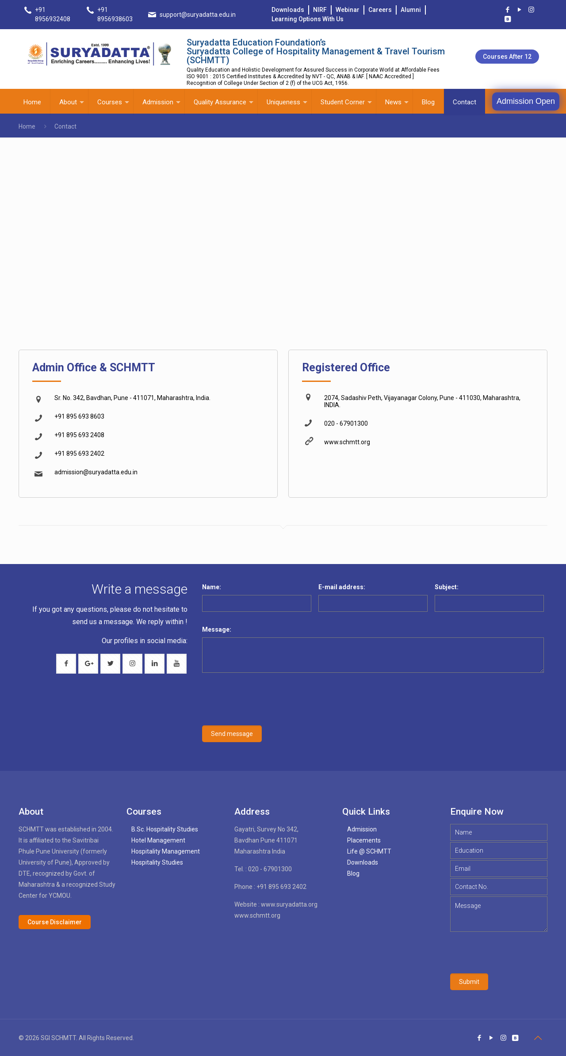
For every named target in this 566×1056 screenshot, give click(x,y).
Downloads (288, 9)
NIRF (320, 9)
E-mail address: (341, 587)
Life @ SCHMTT (369, 851)
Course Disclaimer (54, 922)
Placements (364, 840)
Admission (362, 829)
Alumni (411, 9)
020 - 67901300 (346, 423)
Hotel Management (158, 840)
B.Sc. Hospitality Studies (164, 829)
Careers (380, 9)
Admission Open (526, 101)
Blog (353, 873)
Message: (216, 629)
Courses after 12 (507, 56)
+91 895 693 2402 (79, 453)
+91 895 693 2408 (79, 434)
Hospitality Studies (157, 862)
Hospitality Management (165, 851)
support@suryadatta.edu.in (198, 14)
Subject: (447, 587)
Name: (211, 587)
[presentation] (266, 704)
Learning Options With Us (308, 19)
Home (27, 126)
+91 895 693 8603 (79, 416)
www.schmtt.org (347, 442)
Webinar (347, 9)
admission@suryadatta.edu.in (96, 472)
